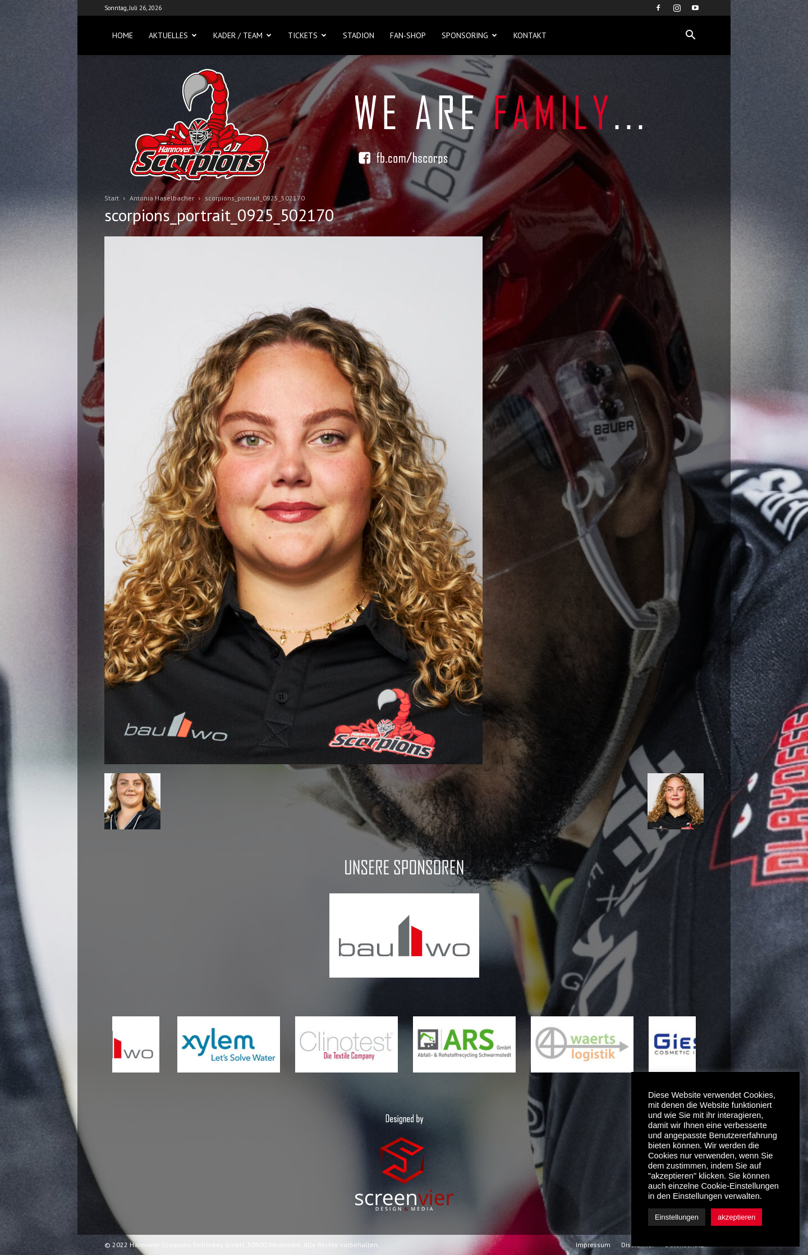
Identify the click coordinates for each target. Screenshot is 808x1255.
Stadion (358, 35)
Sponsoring (469, 35)
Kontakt (530, 35)
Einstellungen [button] (677, 1217)
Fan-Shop (408, 35)
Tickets (307, 35)
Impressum (593, 1244)
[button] (690, 35)
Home (122, 35)
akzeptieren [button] (736, 1217)
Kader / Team (242, 35)
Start (111, 198)
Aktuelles (173, 35)
